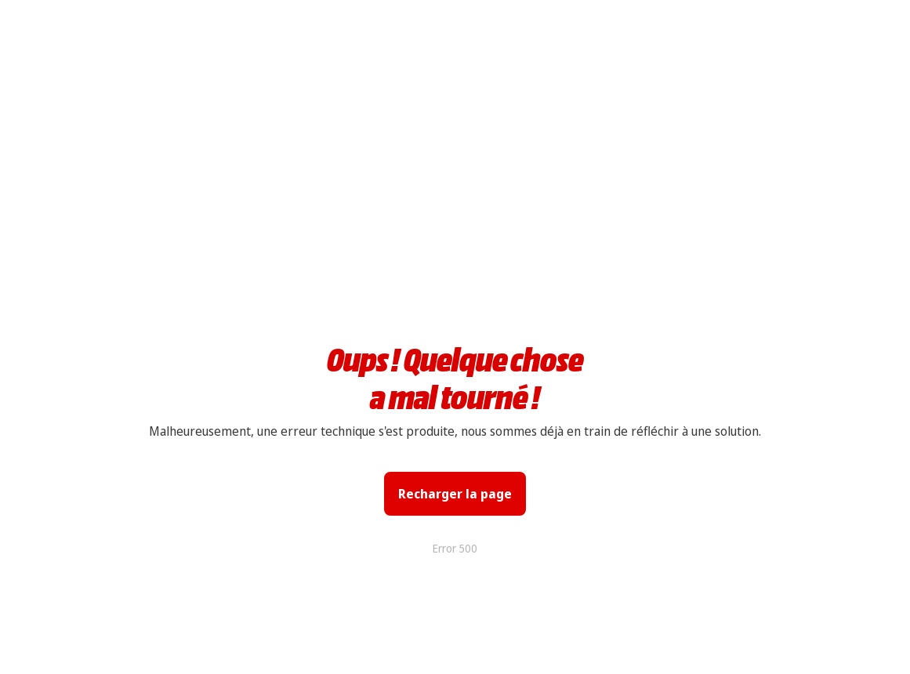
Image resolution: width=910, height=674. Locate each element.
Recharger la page (455, 494)
